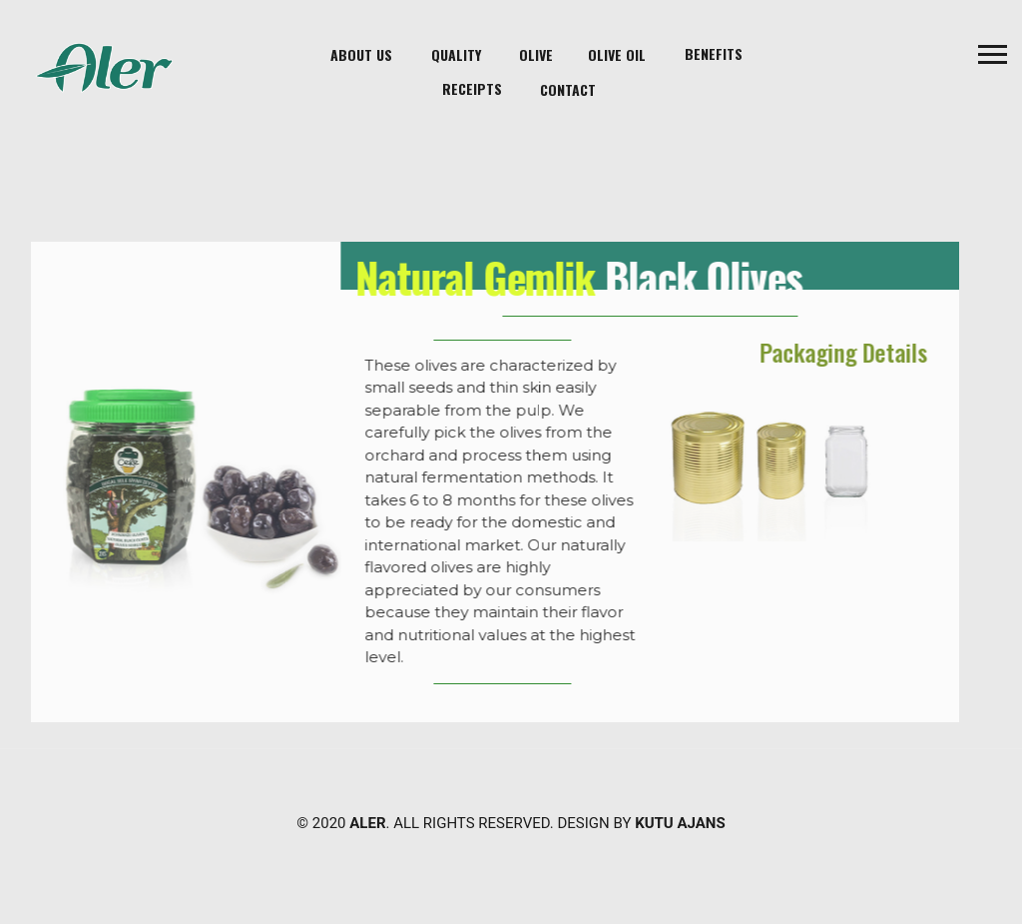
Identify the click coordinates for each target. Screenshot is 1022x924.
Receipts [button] (472, 88)
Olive (536, 54)
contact (568, 89)
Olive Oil (617, 54)
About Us (361, 54)
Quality (456, 54)
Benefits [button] (714, 53)
